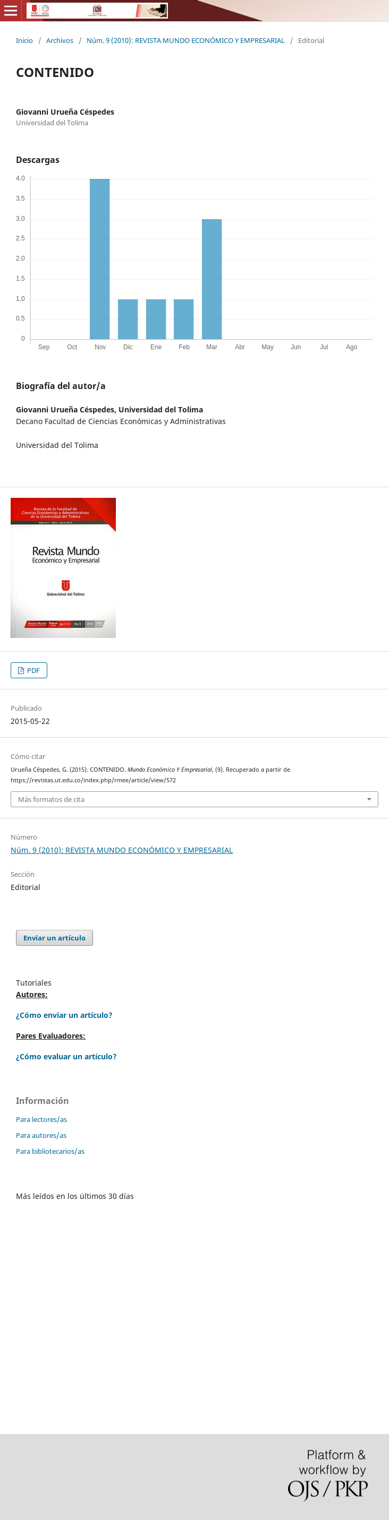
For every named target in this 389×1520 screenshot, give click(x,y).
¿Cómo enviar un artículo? (64, 1015)
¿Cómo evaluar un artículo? (66, 1056)
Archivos (59, 40)
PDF (33, 670)
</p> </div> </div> (194, 1308)
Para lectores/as (41, 1119)
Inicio (24, 40)
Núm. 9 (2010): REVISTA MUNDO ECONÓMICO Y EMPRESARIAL (186, 40)
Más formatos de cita (51, 799)
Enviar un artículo (54, 938)
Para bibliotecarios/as (50, 1151)
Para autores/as (41, 1135)
